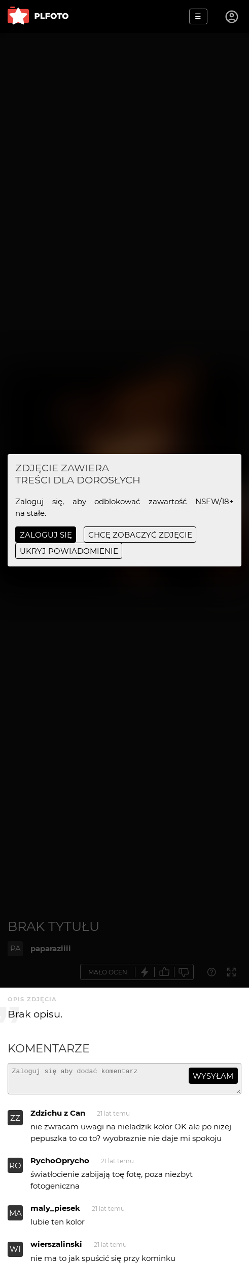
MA (15, 1217)
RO (15, 1170)
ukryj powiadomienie (69, 551)
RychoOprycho (59, 1165)
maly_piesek (55, 1212)
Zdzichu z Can (57, 1117)
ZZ (15, 1122)
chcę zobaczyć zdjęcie (140, 535)
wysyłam (213, 1076)
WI (15, 1253)
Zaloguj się (46, 535)
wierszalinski (56, 1248)
